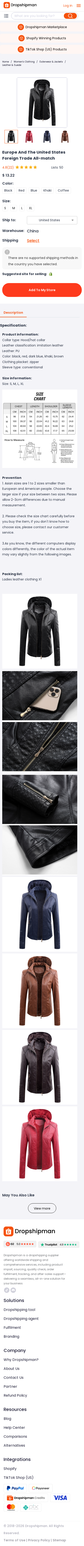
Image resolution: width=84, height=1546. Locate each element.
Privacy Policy (39, 1540)
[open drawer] (78, 5)
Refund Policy (15, 1395)
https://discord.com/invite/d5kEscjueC (13, 1290)
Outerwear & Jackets (51, 61)
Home (5, 61)
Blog (7, 1418)
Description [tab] (13, 312)
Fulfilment (12, 1327)
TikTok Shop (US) (19, 1477)
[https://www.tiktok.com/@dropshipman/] (6, 1290)
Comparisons (15, 1436)
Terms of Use (14, 1540)
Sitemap (59, 1540)
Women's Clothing (24, 61)
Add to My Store (42, 290)
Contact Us (14, 1377)
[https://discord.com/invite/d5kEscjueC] (13, 1290)
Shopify (10, 1468)
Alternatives (14, 1445)
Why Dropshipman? (21, 1359)
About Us (11, 1368)
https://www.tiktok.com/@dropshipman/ (6, 1290)
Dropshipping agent (21, 1318)
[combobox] (45, 220)
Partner (10, 1386)
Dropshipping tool (19, 1309)
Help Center (14, 1427)
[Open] (72, 220)
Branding (11, 1336)
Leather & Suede (11, 65)
